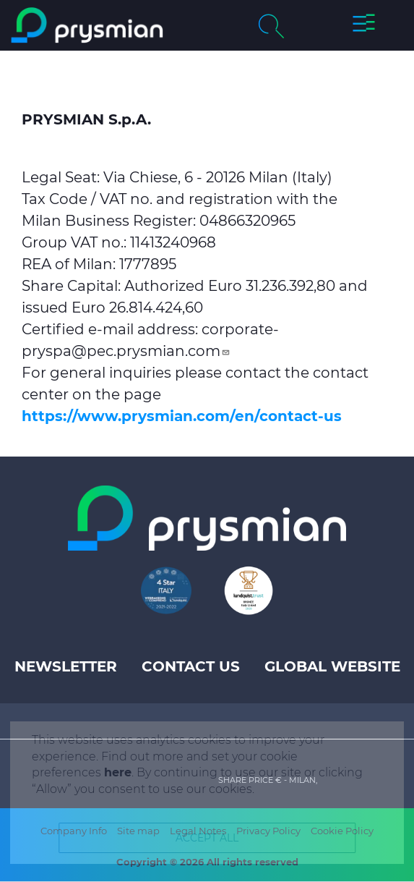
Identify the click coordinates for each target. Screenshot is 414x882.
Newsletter (65, 666)
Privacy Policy (268, 830)
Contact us (191, 666)
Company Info (73, 830)
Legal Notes (198, 830)
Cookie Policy (342, 830)
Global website (332, 666)
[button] (364, 25)
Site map (138, 830)
